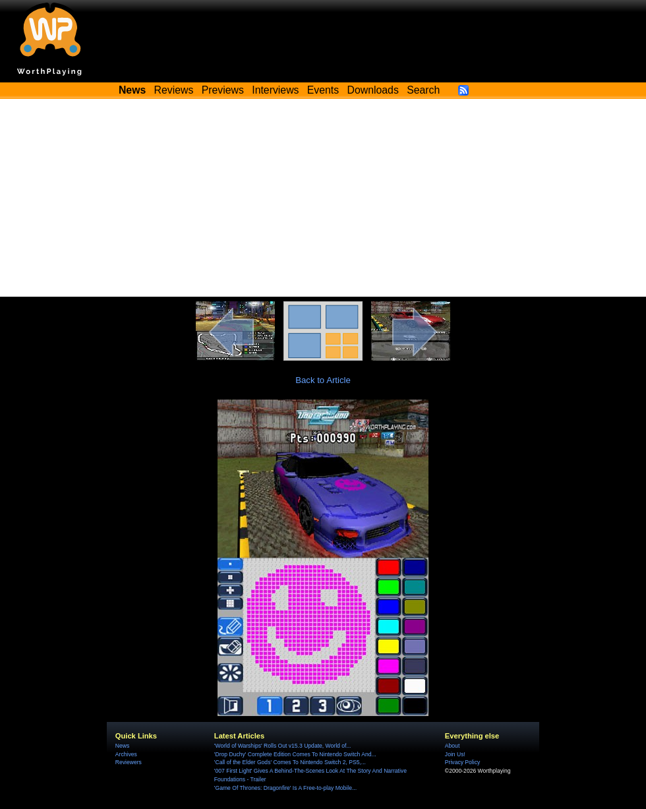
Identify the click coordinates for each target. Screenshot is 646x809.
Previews (223, 90)
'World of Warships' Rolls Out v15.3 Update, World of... (282, 745)
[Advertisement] (323, 197)
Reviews (174, 90)
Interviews (275, 90)
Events (323, 90)
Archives (126, 754)
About (452, 745)
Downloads (373, 90)
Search (423, 90)
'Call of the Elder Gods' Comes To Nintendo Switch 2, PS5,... (290, 762)
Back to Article (323, 380)
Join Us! (455, 754)
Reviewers (128, 762)
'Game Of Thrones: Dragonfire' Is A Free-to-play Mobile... (285, 788)
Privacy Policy (462, 762)
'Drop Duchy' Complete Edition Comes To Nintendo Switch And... (295, 754)
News (122, 745)
